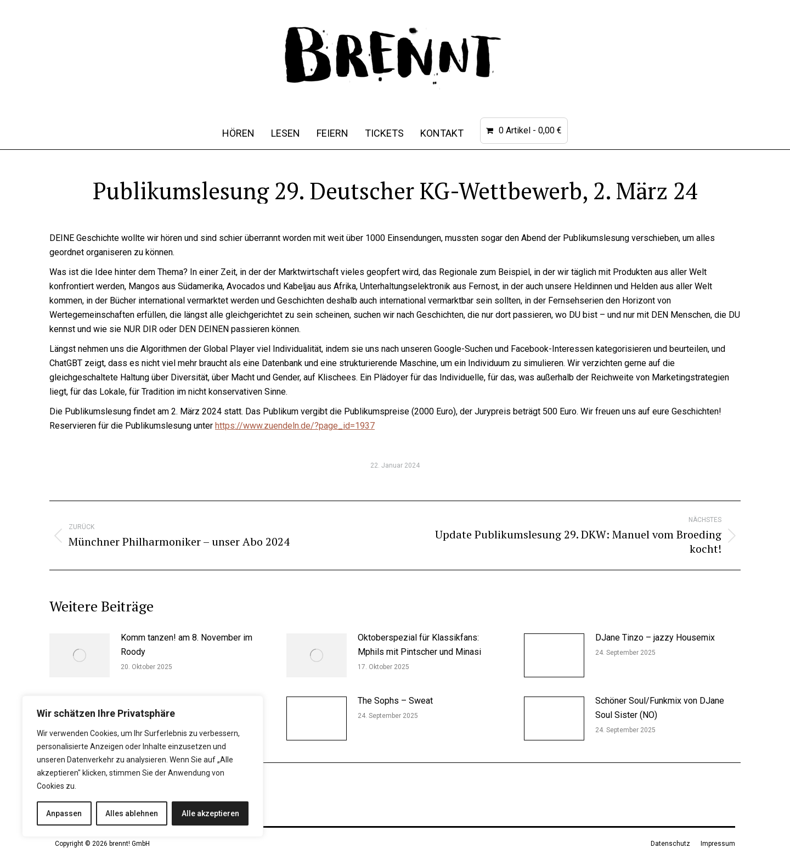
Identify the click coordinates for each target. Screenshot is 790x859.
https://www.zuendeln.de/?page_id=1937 (295, 425)
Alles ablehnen (131, 813)
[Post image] (79, 655)
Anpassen (64, 813)
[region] (142, 766)
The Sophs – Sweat (395, 700)
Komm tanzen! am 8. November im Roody (186, 644)
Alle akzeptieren (210, 813)
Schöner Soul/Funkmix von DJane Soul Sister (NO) (659, 707)
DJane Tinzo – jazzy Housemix (655, 637)
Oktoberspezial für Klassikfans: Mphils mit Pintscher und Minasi (419, 644)
